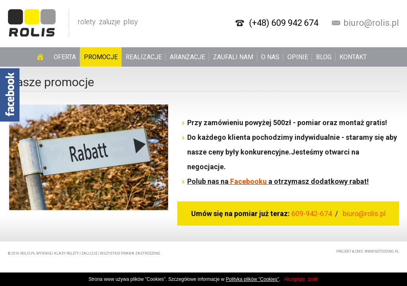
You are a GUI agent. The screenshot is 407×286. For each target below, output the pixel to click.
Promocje (101, 57)
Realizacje (144, 57)
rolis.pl (27, 253)
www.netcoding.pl (381, 251)
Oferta (65, 57)
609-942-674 (312, 213)
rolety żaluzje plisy (73, 23)
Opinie (297, 57)
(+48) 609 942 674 (283, 23)
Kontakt (353, 57)
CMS (359, 251)
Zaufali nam (233, 57)
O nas (270, 57)
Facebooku (248, 181)
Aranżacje (187, 57)
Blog (323, 57)
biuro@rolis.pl (371, 23)
